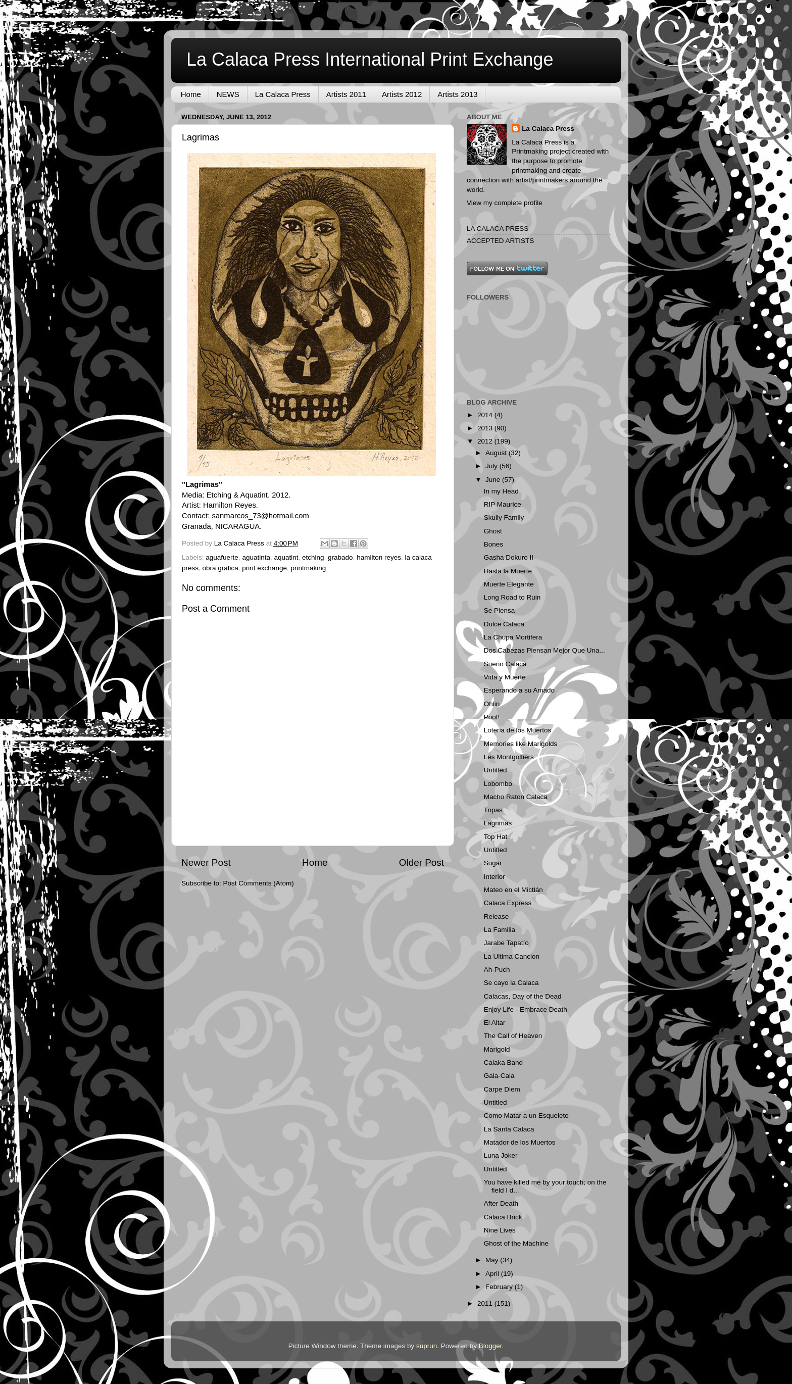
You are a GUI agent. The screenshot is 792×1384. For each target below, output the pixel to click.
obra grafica (220, 568)
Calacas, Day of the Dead (523, 996)
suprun (426, 1346)
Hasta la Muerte (508, 571)
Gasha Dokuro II (508, 557)
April (493, 1273)
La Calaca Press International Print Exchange (369, 59)
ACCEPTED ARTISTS (500, 240)
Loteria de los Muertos (518, 730)
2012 (485, 441)
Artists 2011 (346, 94)
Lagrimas (498, 823)
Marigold (497, 1049)
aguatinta (256, 557)
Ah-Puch (497, 969)
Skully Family (504, 517)
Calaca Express (508, 903)
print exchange (264, 568)
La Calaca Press (283, 94)
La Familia (499, 929)
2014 (485, 415)
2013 (485, 428)
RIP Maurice (502, 504)
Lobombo (498, 783)
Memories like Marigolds (521, 744)
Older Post (421, 862)
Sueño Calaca (505, 664)
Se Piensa (499, 610)
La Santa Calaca (509, 1129)
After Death (501, 1203)
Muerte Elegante (509, 584)
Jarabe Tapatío (506, 943)
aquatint (286, 557)
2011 (485, 1303)
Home (191, 94)
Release (496, 916)
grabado (340, 557)
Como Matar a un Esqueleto (526, 1115)
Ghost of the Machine (516, 1243)
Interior (494, 876)
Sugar (493, 863)
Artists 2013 (457, 94)
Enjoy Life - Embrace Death (525, 1009)
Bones (493, 544)
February (500, 1287)
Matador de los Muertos (520, 1142)
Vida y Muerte (505, 677)
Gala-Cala (499, 1075)
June (493, 479)
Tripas (493, 810)
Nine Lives (500, 1230)
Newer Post (206, 862)
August (497, 453)
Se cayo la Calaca (511, 982)
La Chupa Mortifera (513, 637)
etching (313, 557)
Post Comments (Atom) (258, 883)
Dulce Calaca (504, 624)
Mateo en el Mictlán (513, 890)
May (492, 1260)
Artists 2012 (402, 94)
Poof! (492, 717)
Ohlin (492, 704)
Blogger (490, 1346)
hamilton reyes (379, 557)
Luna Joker (501, 1155)
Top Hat (496, 837)
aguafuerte (222, 557)
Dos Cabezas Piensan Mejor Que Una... (544, 650)
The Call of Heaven (513, 1036)
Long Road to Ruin (512, 597)
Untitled (495, 770)
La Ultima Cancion (511, 956)
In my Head (501, 491)
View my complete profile (504, 203)
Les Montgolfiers (509, 757)
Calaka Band (503, 1062)
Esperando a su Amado (519, 690)
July (492, 466)
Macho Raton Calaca (516, 797)
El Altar (495, 1022)
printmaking (308, 568)
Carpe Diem (502, 1089)
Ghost (493, 531)
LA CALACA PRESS (497, 228)
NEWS (228, 94)
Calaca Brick (503, 1217)
